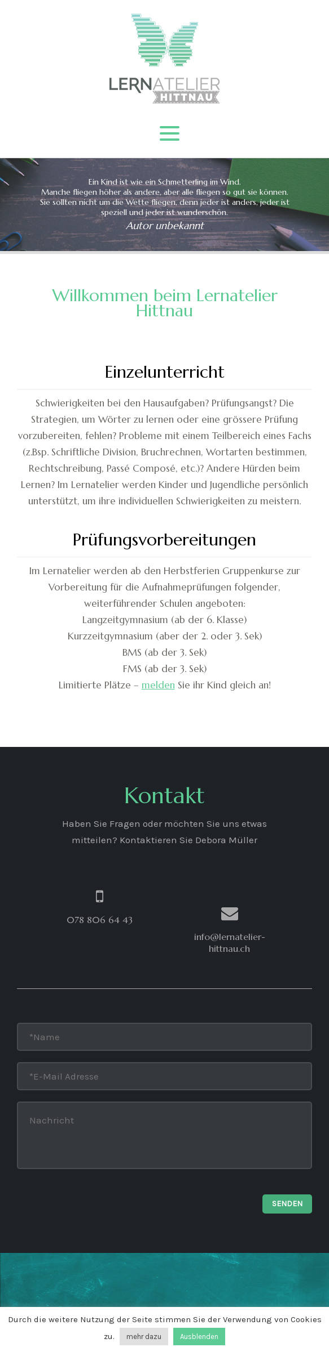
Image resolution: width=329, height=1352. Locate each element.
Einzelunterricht (165, 371)
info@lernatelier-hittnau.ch (229, 942)
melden (158, 685)
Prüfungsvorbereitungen (164, 539)
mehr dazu (143, 1336)
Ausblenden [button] (199, 1336)
